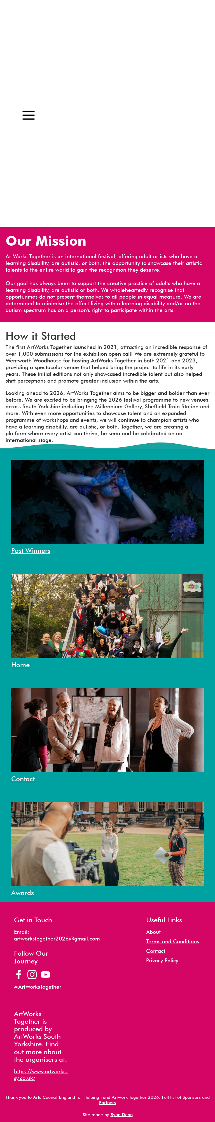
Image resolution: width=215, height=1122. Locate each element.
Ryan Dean (122, 1114)
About (153, 932)
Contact (155, 951)
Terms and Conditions (172, 941)
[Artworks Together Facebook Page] (18, 974)
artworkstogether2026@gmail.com (57, 938)
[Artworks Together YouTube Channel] (45, 974)
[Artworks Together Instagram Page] (32, 974)
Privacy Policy (162, 960)
